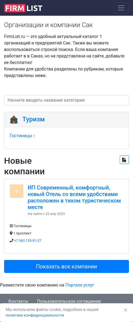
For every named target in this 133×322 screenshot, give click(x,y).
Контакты (18, 301)
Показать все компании (66, 266)
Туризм (33, 119)
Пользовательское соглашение (69, 301)
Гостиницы (21, 135)
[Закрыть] (125, 310)
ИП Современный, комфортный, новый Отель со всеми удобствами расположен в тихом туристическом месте (74, 197)
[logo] (27, 7)
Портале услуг (79, 285)
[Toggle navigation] (121, 7)
